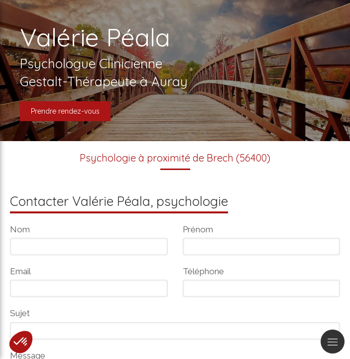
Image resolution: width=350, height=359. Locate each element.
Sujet (20, 313)
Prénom (198, 229)
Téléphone (203, 271)
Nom (20, 229)
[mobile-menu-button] (332, 341)
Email (20, 271)
